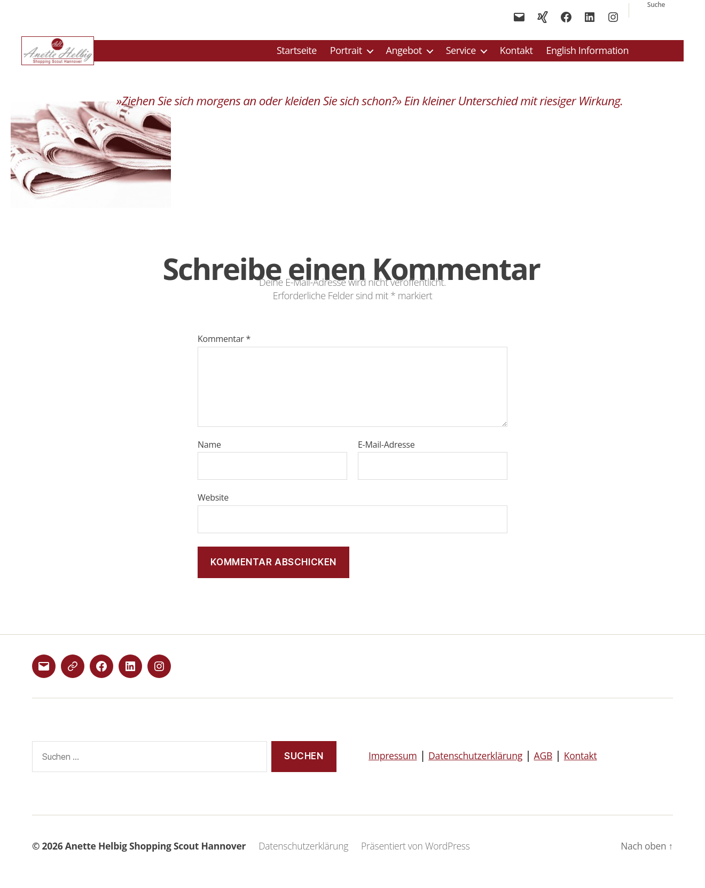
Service (461, 57)
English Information (587, 57)
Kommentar (224, 351)
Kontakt (516, 57)
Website (213, 509)
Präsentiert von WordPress (415, 858)
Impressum (397, 766)
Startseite (297, 57)
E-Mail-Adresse (386, 457)
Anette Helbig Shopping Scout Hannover (155, 858)
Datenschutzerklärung (494, 766)
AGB (573, 766)
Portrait (346, 57)
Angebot (404, 57)
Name (209, 457)
